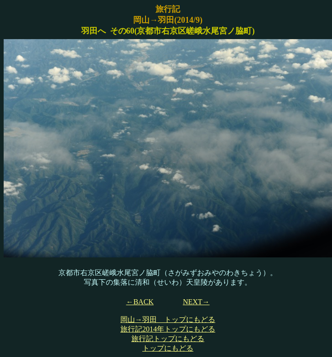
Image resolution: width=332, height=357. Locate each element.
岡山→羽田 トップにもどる (167, 319)
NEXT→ (196, 302)
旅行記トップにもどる (167, 338)
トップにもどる (167, 348)
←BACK (139, 302)
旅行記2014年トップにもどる (167, 329)
